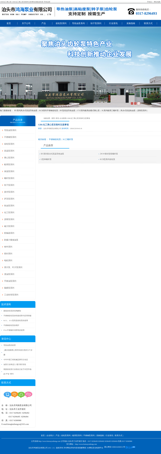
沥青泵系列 (142, 111)
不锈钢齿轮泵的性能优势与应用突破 (17, 316)
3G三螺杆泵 (68, 139)
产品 (43, 23)
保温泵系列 (9, 171)
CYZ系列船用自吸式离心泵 (88, 111)
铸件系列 (8, 247)
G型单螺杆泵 (46, 159)
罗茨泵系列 (9, 199)
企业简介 (50, 436)
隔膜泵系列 (9, 288)
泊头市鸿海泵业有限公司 (52, 128)
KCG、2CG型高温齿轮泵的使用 (15, 320)
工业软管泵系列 (11, 295)
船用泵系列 (9, 164)
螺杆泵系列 (9, 178)
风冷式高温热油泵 (128, 111)
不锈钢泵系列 (10, 137)
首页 (9, 23)
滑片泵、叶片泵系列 (13, 267)
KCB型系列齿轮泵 (107, 159)
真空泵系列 (9, 192)
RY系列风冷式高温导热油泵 (26, 111)
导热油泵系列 (78, 23)
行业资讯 (113, 23)
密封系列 (8, 254)
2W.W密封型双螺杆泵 (109, 154)
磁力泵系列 (9, 226)
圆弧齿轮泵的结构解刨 (12, 311)
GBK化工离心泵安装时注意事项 (78, 118)
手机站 (149, 2)
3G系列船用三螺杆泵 (110, 111)
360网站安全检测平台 (95, 448)
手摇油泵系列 (10, 281)
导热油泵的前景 (9, 345)
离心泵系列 (9, 158)
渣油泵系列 (9, 274)
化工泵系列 (9, 212)
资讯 (57, 118)
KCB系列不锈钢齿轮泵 (48, 111)
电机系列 (8, 260)
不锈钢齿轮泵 (55, 139)
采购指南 (131, 23)
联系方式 (148, 23)
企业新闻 (63, 118)
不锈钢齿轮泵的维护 (11, 325)
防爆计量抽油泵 (11, 240)
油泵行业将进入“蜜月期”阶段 (14, 364)
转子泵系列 (96, 23)
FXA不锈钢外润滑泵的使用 (13, 330)
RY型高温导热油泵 (68, 111)
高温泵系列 (9, 151)
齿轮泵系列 (61, 23)
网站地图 (157, 2)
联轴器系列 (9, 233)
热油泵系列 (9, 206)
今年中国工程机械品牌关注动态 (15, 360)
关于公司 (26, 23)
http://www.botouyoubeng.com (86, 444)
